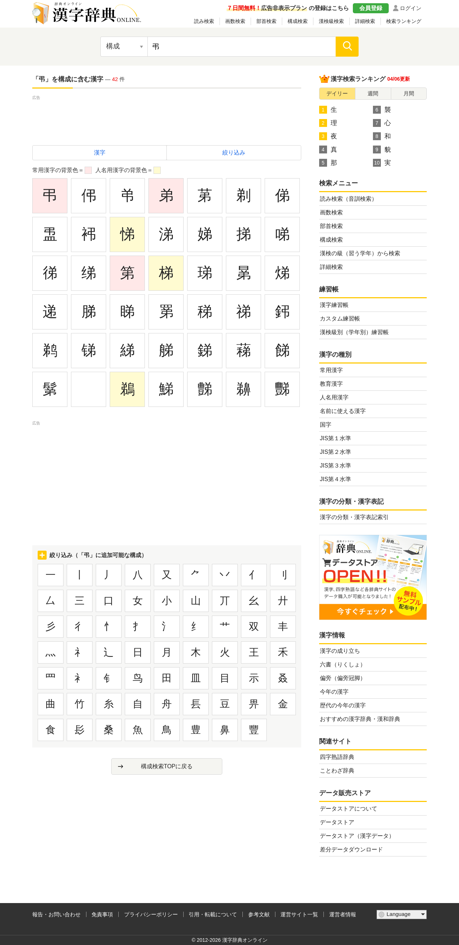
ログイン (410, 8)
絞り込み (233, 152)
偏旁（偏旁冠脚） (343, 678)
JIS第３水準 (335, 465)
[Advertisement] (166, 117)
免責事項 (102, 914)
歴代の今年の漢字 (343, 705)
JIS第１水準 (335, 438)
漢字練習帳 (334, 305)
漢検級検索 (331, 21)
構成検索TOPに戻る (167, 766)
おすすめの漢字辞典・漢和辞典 (360, 719)
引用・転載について (213, 914)
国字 (325, 425)
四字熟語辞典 (337, 757)
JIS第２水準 (335, 452)
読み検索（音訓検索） (348, 199)
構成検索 (298, 21)
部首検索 (266, 21)
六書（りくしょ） (343, 664)
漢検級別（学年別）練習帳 (354, 332)
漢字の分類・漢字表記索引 (354, 517)
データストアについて (348, 809)
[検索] (347, 47)
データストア (337, 822)
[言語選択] (402, 914)
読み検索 (204, 21)
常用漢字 (331, 370)
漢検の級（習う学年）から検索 (360, 253)
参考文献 (259, 914)
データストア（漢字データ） (357, 836)
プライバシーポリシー (151, 914)
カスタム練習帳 (340, 318)
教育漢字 (331, 384)
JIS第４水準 (335, 479)
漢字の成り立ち (340, 651)
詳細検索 (365, 21)
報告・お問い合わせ (56, 914)
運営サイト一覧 (299, 914)
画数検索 (235, 21)
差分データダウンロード (351, 849)
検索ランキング (403, 21)
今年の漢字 (334, 692)
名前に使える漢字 (343, 411)
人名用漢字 (334, 397)
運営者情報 (342, 914)
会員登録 (370, 8)
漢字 (99, 152)
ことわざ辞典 (337, 771)
